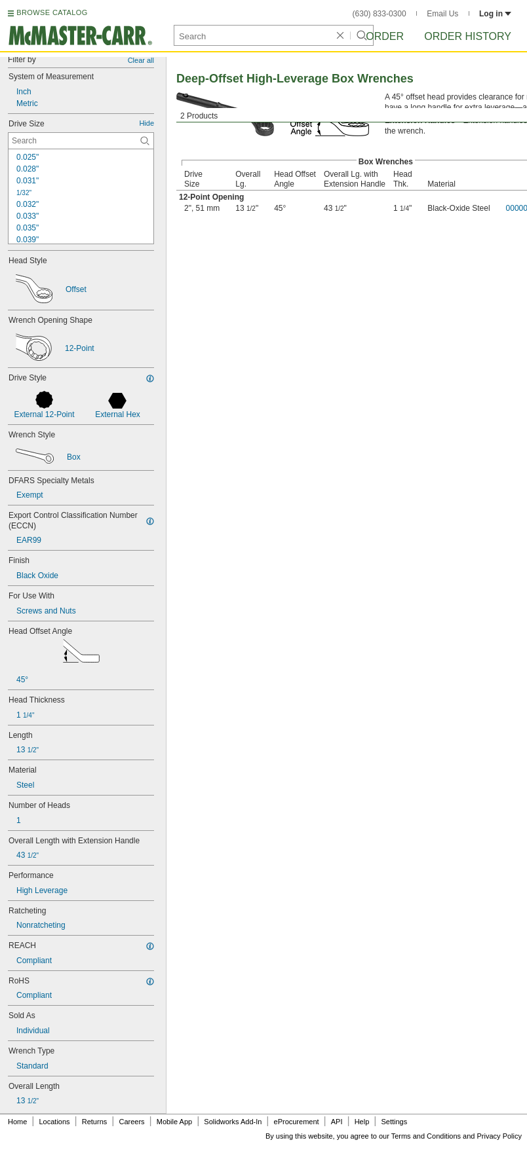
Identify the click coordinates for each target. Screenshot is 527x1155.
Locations (54, 1122)
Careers (131, 1122)
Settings (394, 1122)
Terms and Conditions (426, 1136)
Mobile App (174, 1122)
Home (17, 1122)
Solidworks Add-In (233, 1122)
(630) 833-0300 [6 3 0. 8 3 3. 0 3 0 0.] (379, 13)
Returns (94, 1122)
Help (362, 1122)
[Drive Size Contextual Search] (81, 140)
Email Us (442, 13)
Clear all (141, 60)
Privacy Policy (499, 1136)
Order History (467, 36)
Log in (495, 13)
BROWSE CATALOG (51, 12)
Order (385, 36)
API (337, 1122)
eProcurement (296, 1122)
